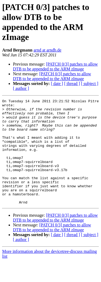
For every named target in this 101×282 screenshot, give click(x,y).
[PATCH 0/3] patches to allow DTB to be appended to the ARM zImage (55, 66)
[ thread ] (72, 83)
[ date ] (57, 83)
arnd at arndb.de (47, 50)
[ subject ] (89, 83)
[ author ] (21, 88)
